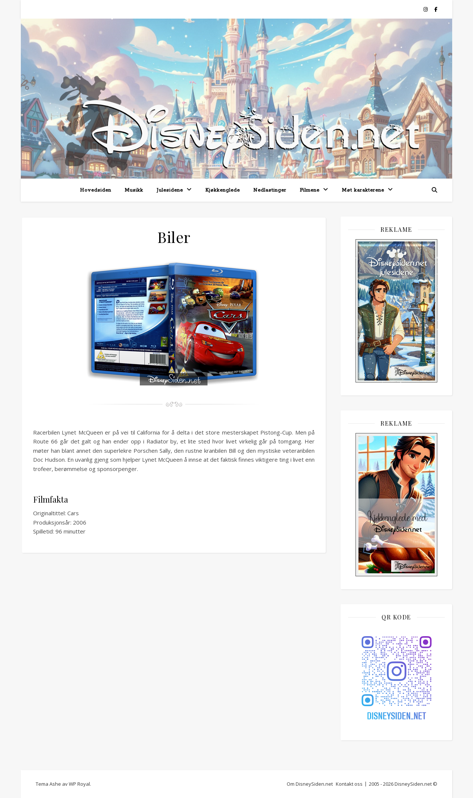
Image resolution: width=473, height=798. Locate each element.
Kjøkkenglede (222, 190)
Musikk (134, 190)
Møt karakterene (363, 190)
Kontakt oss (349, 784)
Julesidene (170, 190)
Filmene (309, 190)
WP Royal (79, 784)
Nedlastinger (269, 190)
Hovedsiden (95, 190)
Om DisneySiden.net (310, 784)
